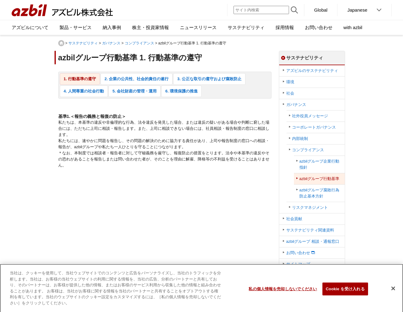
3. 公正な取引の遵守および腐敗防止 (209, 79)
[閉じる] (393, 290)
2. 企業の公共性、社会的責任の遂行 (137, 79)
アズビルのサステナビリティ (312, 70)
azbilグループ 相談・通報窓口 (312, 241)
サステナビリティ (83, 43)
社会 (290, 93)
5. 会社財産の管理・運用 (134, 91)
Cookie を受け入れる (345, 291)
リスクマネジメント (310, 207)
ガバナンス (111, 43)
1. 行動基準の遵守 (80, 79)
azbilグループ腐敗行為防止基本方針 (319, 193)
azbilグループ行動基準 (319, 178)
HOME (61, 43)
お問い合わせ (298, 252)
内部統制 (300, 138)
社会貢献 (294, 218)
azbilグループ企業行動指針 (319, 164)
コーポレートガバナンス (314, 127)
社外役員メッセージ (310, 116)
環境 (290, 82)
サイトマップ (298, 264)
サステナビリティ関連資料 (310, 230)
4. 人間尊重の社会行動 (84, 91)
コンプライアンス (139, 43)
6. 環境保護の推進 (181, 91)
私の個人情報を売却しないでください (283, 291)
